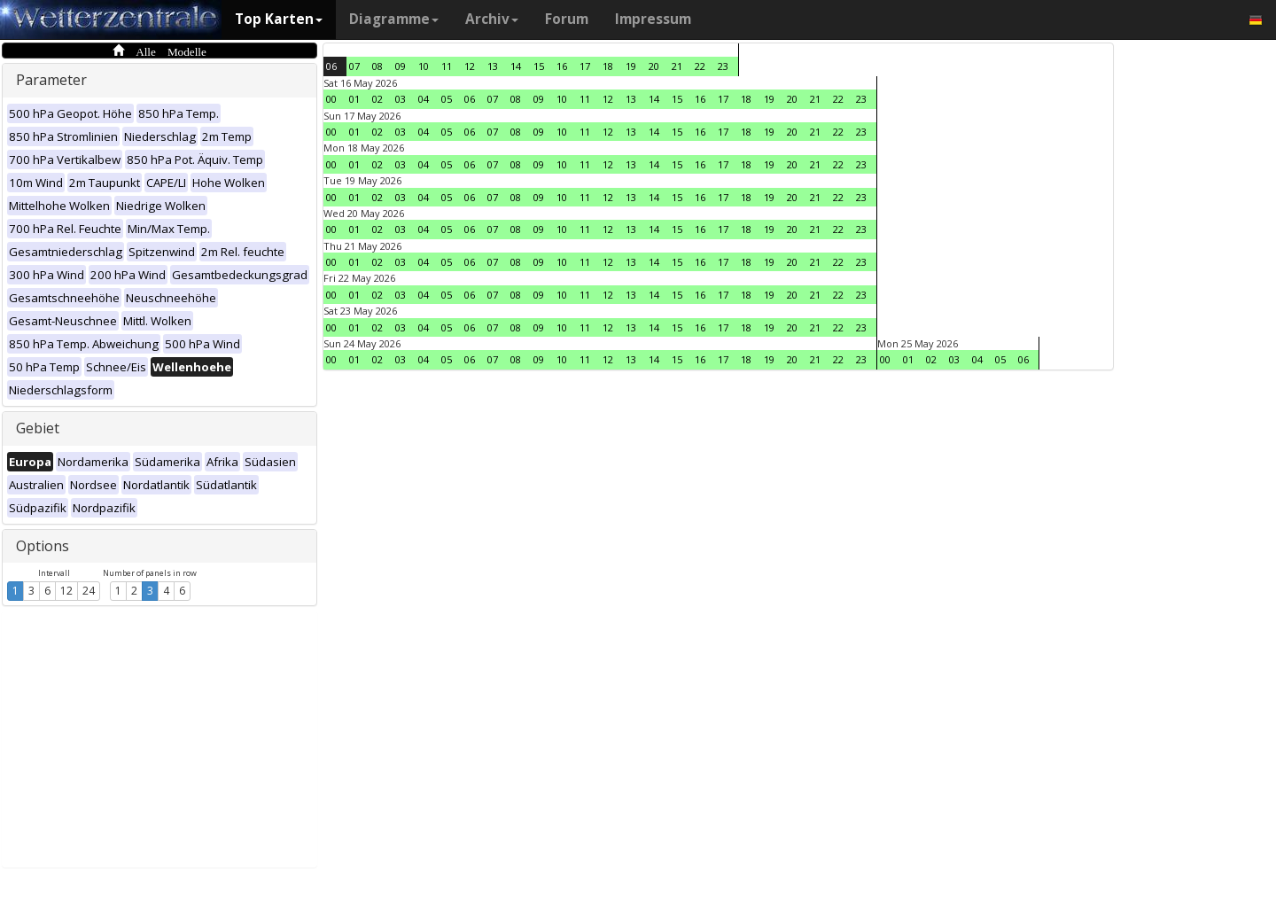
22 (700, 66)
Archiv (491, 19)
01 (354, 98)
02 (377, 98)
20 (654, 66)
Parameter (51, 80)
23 (723, 66)
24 (88, 590)
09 (400, 66)
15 (538, 66)
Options (42, 546)
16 (561, 66)
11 (446, 66)
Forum (566, 19)
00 (331, 98)
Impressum (653, 19)
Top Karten (279, 19)
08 (377, 66)
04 (423, 98)
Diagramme (394, 19)
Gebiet (37, 428)
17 (585, 66)
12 (66, 590)
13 (492, 66)
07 (354, 66)
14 (515, 66)
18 (608, 66)
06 (331, 66)
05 (446, 98)
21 (677, 66)
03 (400, 98)
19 (631, 66)
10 (423, 66)
